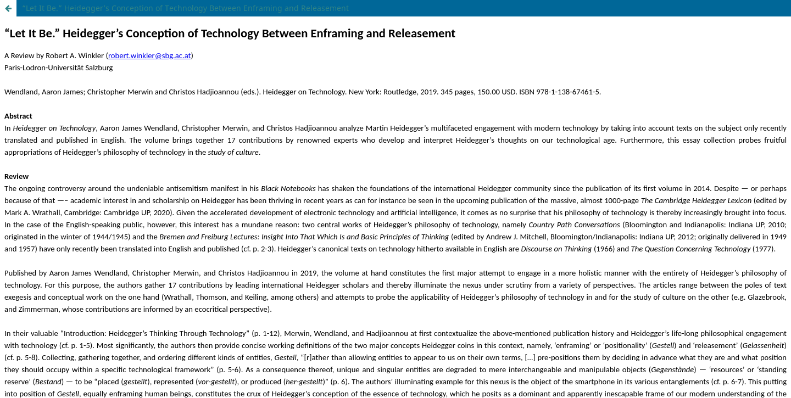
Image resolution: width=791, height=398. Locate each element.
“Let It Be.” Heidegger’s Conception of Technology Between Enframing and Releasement (185, 8)
